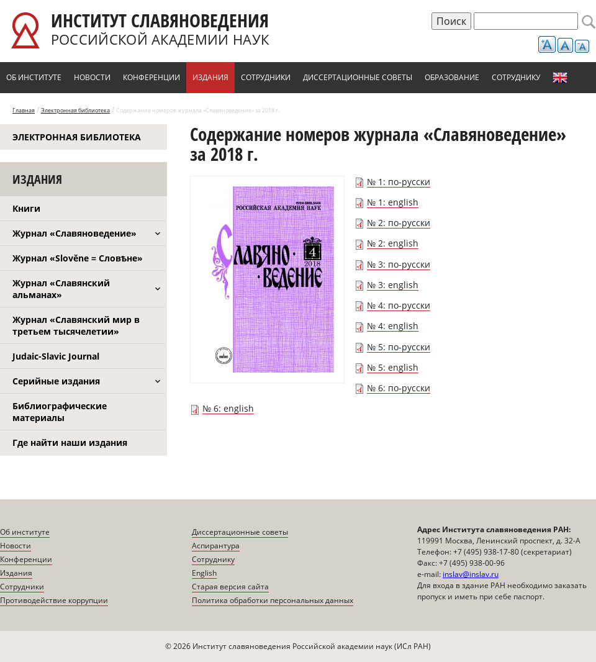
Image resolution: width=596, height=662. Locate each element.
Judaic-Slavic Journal (55, 356)
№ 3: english (392, 285)
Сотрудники (266, 77)
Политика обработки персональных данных (272, 600)
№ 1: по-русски (398, 182)
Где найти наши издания (69, 442)
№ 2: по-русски (398, 223)
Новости (92, 77)
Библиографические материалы (59, 412)
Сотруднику (516, 77)
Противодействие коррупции (54, 600)
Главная (23, 110)
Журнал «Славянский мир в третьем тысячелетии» (76, 325)
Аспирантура (216, 545)
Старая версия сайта (230, 586)
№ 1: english (392, 202)
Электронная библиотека (75, 110)
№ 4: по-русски (398, 305)
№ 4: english (392, 326)
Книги (26, 208)
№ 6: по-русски (398, 388)
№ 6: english (228, 408)
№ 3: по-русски (398, 264)
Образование (452, 77)
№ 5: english (392, 367)
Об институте (33, 77)
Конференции (151, 77)
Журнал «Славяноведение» (74, 233)
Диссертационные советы (357, 77)
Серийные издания (56, 381)
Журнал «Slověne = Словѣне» (77, 258)
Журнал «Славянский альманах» (61, 289)
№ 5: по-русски (398, 347)
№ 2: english (392, 243)
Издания (210, 77)
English (560, 77)
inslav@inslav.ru (471, 574)
